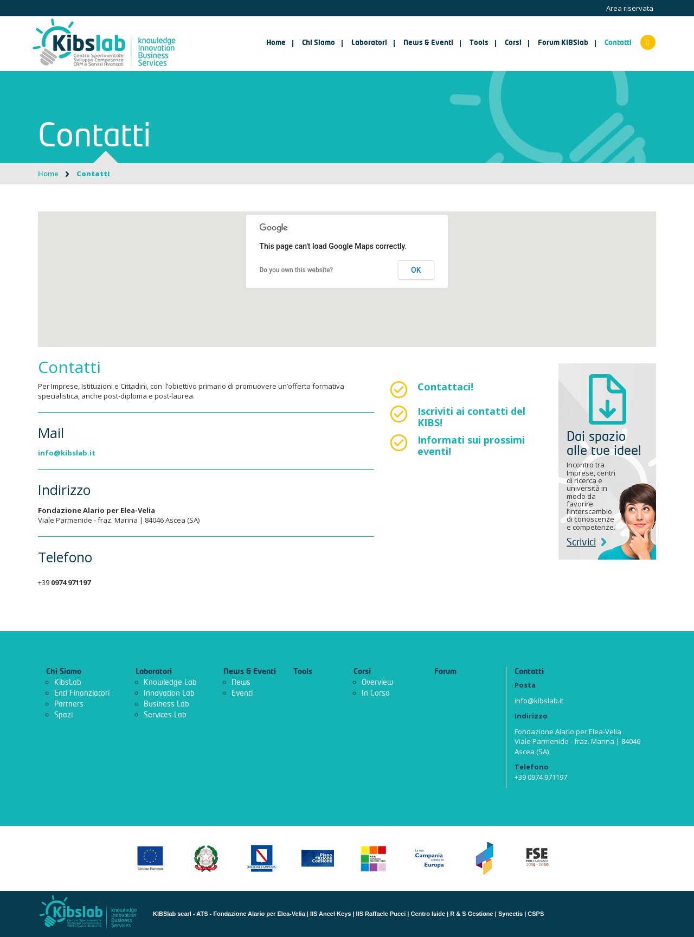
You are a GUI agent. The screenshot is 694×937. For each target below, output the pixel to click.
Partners (68, 704)
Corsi (362, 672)
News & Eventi (249, 672)
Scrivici (586, 542)
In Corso (376, 693)
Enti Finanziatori (82, 693)
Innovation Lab (169, 693)
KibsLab (67, 682)
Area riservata (629, 8)
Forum (445, 672)
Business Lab (166, 704)
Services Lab (165, 715)
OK (416, 270)
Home (276, 43)
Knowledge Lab (170, 682)
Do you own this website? (296, 270)
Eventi (242, 693)
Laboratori (154, 672)
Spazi (63, 715)
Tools (302, 672)
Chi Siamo (63, 672)
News (241, 682)
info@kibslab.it (66, 453)
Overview (377, 682)
